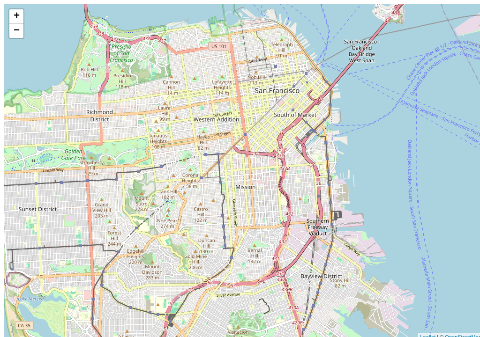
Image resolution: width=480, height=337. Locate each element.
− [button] (17, 31)
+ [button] (17, 16)
